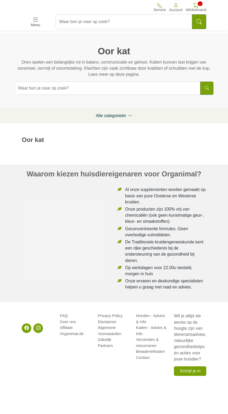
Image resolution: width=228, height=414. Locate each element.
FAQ (64, 315)
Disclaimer (107, 321)
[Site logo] (51, 7)
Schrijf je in (190, 371)
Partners (105, 345)
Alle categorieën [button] (114, 115)
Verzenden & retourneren (147, 342)
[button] (176, 7)
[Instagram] (38, 328)
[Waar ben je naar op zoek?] (124, 21)
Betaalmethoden (150, 351)
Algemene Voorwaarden (109, 330)
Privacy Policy (110, 315)
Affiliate (66, 327)
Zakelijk (104, 339)
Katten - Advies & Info (151, 330)
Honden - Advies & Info (150, 318)
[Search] (199, 21)
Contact (143, 357)
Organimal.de (72, 333)
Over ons (68, 321)
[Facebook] (26, 328)
